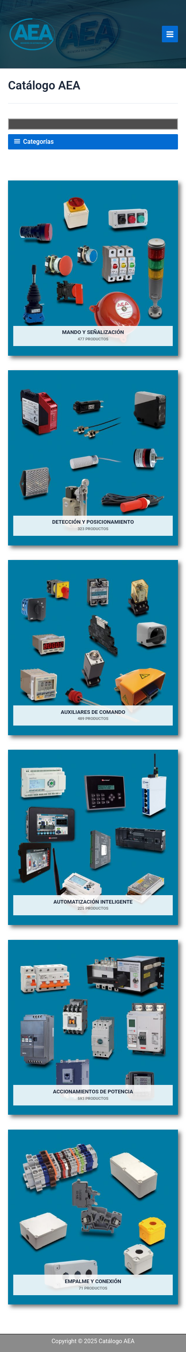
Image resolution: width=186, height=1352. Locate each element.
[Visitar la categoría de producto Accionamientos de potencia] (93, 1027)
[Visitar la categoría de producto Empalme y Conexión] (93, 1217)
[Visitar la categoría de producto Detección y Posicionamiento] (93, 457)
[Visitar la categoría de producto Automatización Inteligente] (93, 837)
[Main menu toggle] (170, 34)
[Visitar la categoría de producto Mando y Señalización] (93, 268)
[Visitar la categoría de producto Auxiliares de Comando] (93, 647)
